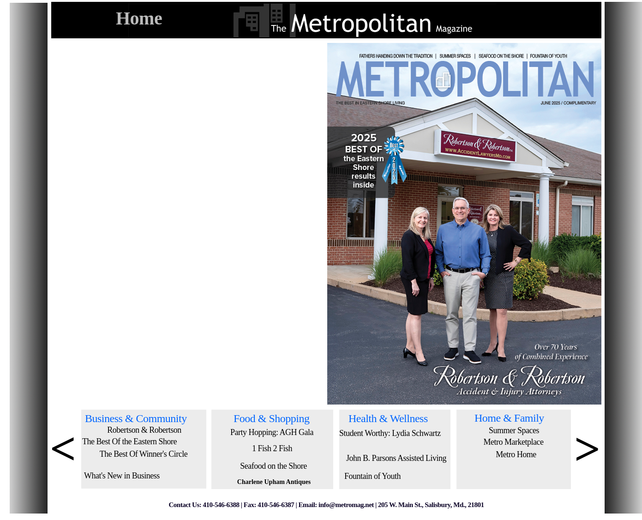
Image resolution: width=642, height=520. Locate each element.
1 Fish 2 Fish (272, 448)
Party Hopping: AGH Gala (271, 432)
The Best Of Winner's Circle (144, 454)
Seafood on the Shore (273, 466)
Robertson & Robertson (144, 430)
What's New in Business (122, 475)
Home (139, 18)
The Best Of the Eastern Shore (129, 441)
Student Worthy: (365, 433)
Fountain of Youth (372, 476)
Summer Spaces (514, 430)
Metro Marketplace (514, 442)
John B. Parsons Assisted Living (396, 458)
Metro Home (516, 454)
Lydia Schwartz (416, 433)
